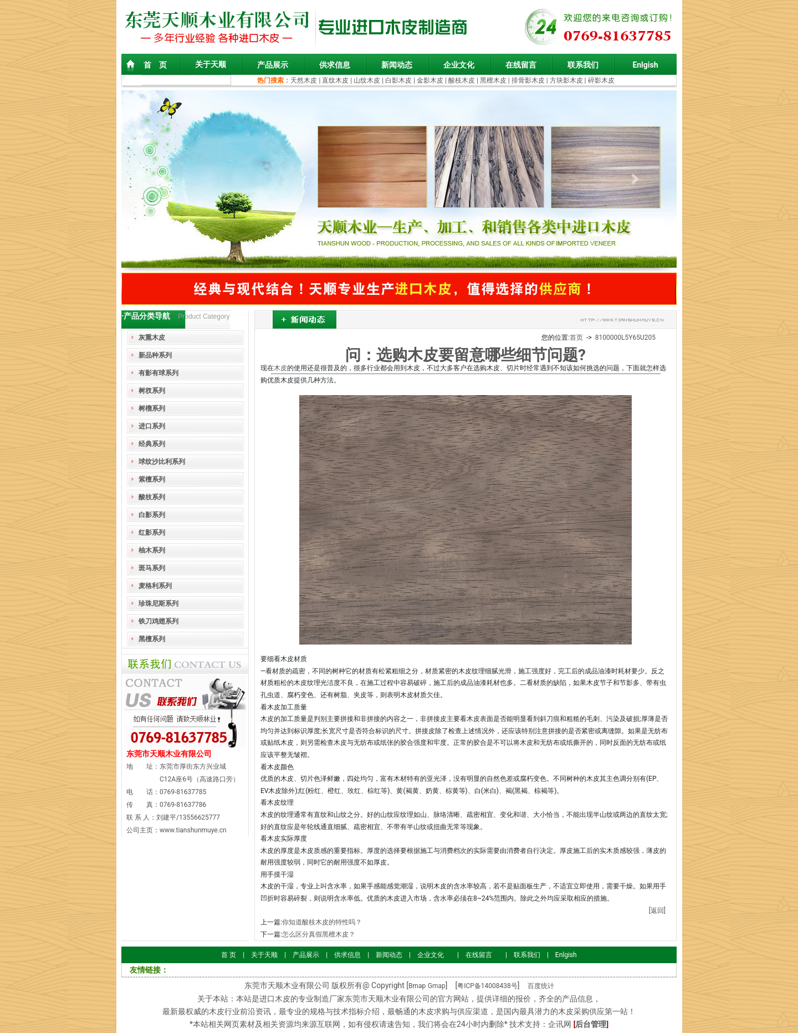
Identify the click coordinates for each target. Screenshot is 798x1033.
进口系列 (152, 426)
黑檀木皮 (493, 80)
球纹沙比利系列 (162, 462)
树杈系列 (152, 391)
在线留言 (520, 64)
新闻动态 (396, 64)
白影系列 (152, 515)
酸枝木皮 (462, 80)
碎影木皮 (601, 80)
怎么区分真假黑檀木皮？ (318, 934)
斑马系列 (152, 568)
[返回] (657, 910)
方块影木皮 (566, 80)
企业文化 (458, 64)
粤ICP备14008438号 (487, 986)
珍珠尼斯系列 (158, 603)
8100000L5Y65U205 (625, 337)
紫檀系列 (152, 479)
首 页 (155, 64)
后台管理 (590, 1024)
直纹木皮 (335, 80)
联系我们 (582, 64)
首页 (576, 337)
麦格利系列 (155, 586)
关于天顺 (210, 64)
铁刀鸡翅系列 (158, 621)
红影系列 (152, 532)
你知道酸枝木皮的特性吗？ (322, 922)
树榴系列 (152, 408)
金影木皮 (430, 80)
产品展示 (272, 64)
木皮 (280, 368)
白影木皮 (398, 80)
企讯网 (559, 1024)
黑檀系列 (152, 639)
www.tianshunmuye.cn (193, 830)
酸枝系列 (152, 497)
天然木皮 (304, 80)
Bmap (417, 986)
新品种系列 (155, 355)
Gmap (437, 986)
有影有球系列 (158, 373)
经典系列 (152, 444)
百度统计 (541, 986)
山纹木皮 (367, 80)
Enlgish (645, 64)
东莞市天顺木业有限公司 (169, 753)
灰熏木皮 (152, 337)
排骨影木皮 (528, 80)
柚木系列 (152, 550)
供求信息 (334, 64)
